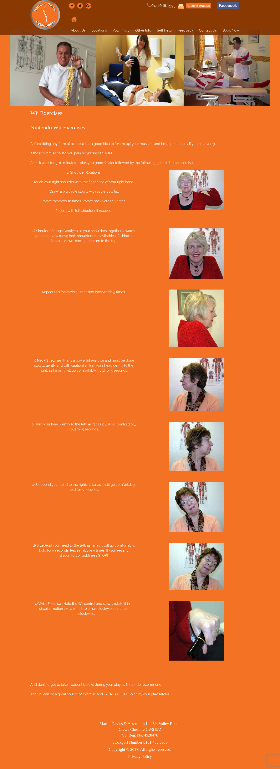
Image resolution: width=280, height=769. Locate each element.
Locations (99, 30)
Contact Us (208, 30)
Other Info (143, 30)
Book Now (230, 30)
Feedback (185, 30)
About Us (78, 30)
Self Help (164, 30)
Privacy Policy (140, 756)
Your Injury (121, 30)
